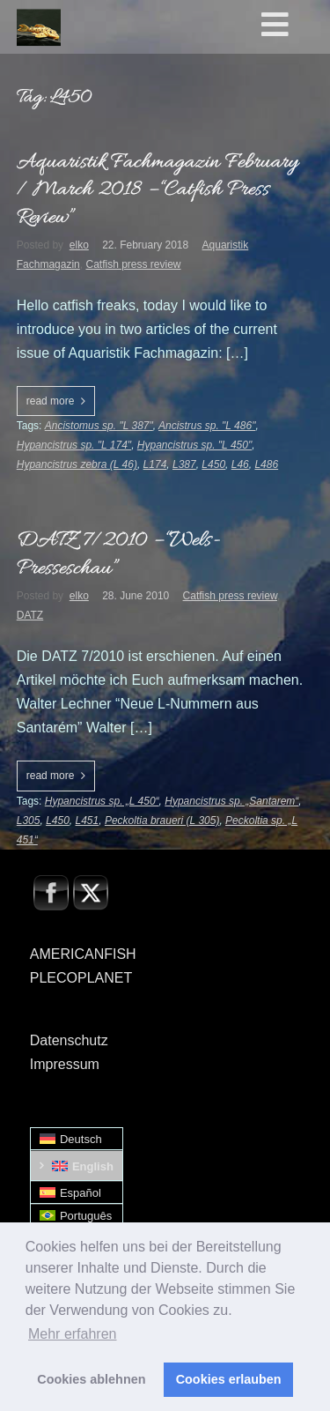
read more (50, 401)
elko (79, 245)
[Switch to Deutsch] (76, 1139)
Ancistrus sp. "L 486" (206, 426)
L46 (240, 464)
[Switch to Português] (76, 1216)
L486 (266, 464)
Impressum (64, 1064)
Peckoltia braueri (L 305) (162, 820)
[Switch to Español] (76, 1193)
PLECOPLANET (81, 977)
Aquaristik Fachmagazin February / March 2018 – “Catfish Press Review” (157, 190)
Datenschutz (69, 1040)
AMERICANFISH (83, 954)
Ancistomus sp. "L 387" (99, 426)
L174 (155, 464)
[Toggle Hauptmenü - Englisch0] (292, 25)
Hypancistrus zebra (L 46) (77, 464)
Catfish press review (132, 264)
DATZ (30, 615)
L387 (184, 464)
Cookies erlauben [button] (229, 1379)
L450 (213, 464)
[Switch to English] (76, 1166)
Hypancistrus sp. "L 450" (194, 445)
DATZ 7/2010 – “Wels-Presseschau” (118, 554)
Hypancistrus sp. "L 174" (74, 445)
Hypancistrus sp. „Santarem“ (231, 801)
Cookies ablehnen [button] (91, 1379)
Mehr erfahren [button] (72, 1333)
